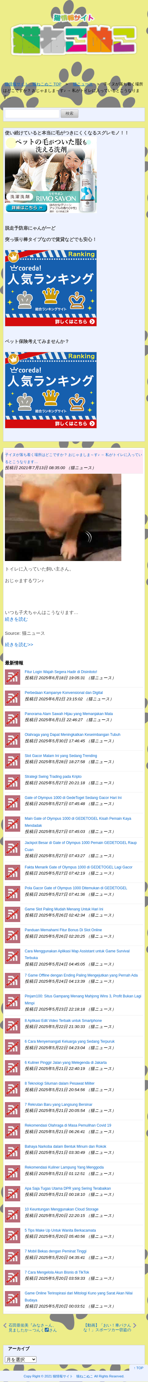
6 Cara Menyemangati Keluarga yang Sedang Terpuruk (70, 1041)
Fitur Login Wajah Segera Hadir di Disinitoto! (61, 672)
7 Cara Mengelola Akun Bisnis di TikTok (57, 1272)
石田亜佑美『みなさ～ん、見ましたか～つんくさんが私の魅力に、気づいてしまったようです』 (33, 1327)
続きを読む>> (19, 644)
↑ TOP (138, 1368)
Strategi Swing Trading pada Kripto (53, 776)
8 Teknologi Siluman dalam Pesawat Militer (60, 1083)
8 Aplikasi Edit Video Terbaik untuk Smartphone (63, 1021)
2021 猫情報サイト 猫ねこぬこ (68, 1376)
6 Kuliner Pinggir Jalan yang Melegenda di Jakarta (66, 1062)
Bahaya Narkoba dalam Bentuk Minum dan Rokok (65, 1146)
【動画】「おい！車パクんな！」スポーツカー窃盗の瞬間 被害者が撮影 (107, 1327)
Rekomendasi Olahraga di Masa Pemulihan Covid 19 (68, 1125)
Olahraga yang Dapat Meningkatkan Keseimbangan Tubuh (72, 734)
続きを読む (16, 619)
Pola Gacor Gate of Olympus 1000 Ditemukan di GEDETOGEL (76, 888)
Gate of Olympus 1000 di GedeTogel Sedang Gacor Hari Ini (73, 798)
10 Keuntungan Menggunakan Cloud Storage (62, 1209)
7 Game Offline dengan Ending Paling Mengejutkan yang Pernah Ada (81, 975)
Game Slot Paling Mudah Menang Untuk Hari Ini (64, 909)
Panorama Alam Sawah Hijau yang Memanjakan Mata (69, 714)
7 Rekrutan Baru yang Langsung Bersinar (59, 1104)
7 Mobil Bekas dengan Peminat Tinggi (55, 1251)
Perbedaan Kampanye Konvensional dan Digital (64, 693)
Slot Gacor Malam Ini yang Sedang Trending (61, 756)
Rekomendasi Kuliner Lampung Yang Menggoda (64, 1167)
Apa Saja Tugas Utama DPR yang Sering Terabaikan (68, 1188)
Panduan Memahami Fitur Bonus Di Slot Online (63, 930)
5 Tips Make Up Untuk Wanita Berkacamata (60, 1230)
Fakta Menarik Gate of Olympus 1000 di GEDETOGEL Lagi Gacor (79, 867)
